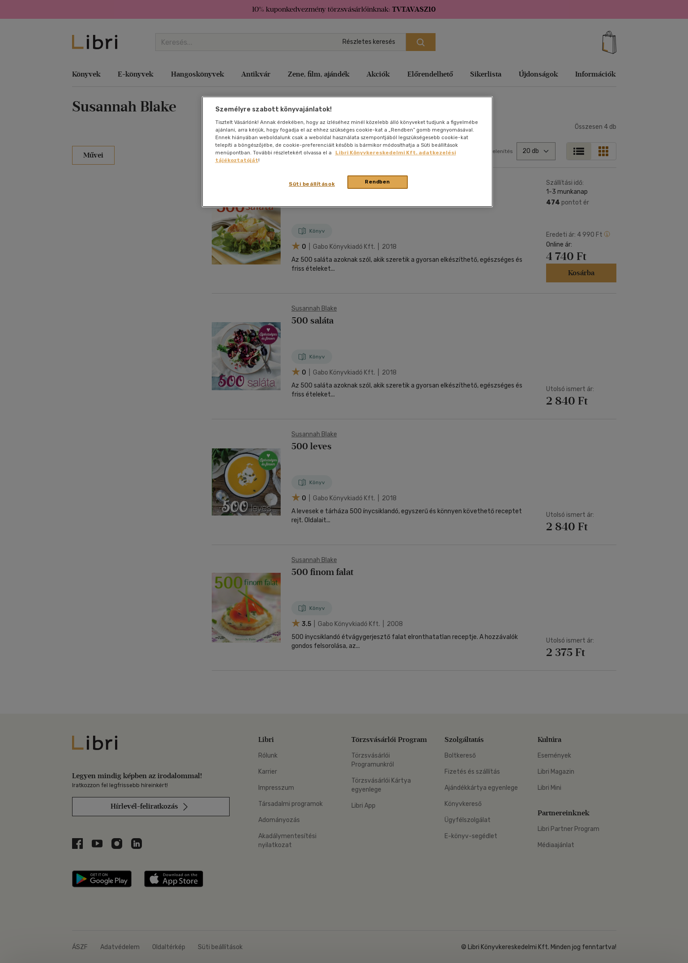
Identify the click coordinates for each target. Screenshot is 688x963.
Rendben (377, 182)
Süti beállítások (312, 184)
